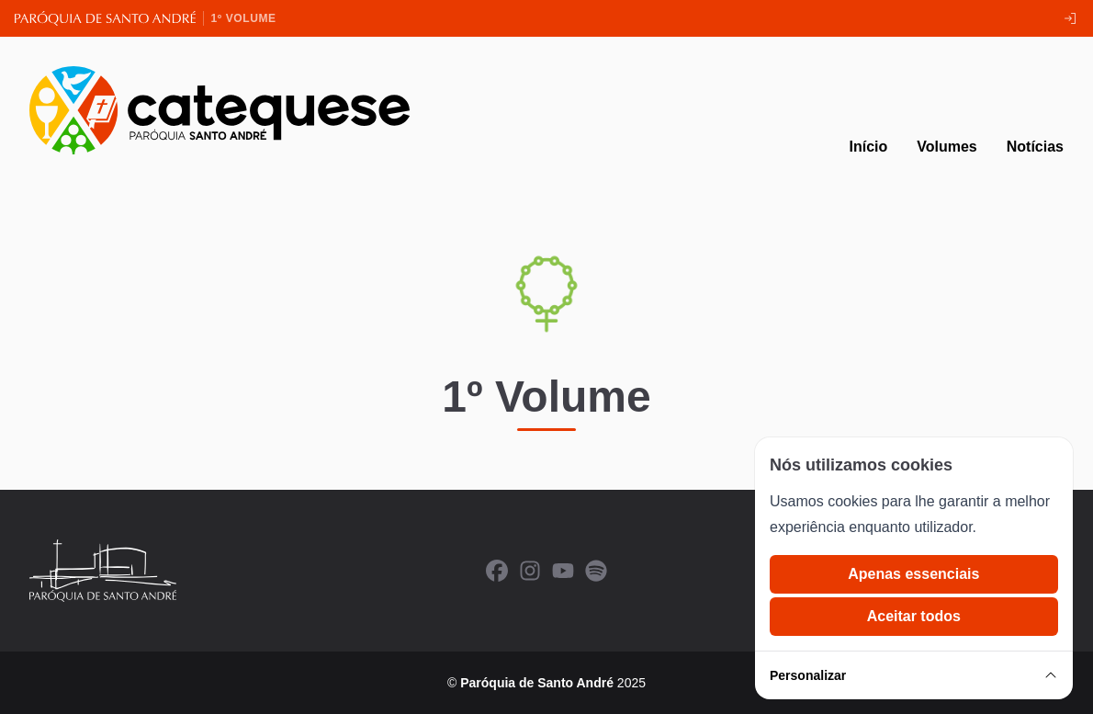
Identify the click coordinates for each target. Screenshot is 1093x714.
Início (868, 146)
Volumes (947, 146)
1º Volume (243, 18)
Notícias (1035, 146)
